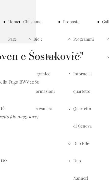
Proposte (71, 21)
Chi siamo (32, 21)
